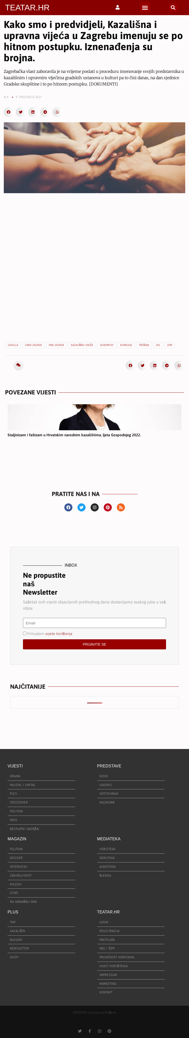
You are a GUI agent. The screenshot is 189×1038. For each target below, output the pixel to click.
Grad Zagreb (33, 345)
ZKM (169, 345)
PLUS (13, 912)
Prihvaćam (49, 634)
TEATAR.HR (27, 7)
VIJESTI (15, 766)
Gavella (13, 345)
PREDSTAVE (109, 766)
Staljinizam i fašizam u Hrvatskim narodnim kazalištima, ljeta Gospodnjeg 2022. (74, 435)
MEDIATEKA (109, 839)
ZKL (158, 345)
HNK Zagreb (56, 345)
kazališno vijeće (82, 345)
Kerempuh (106, 345)
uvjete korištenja (58, 634)
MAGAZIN (17, 839)
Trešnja (144, 345)
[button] (145, 7)
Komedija (126, 345)
